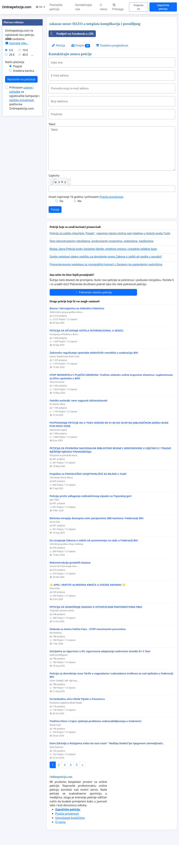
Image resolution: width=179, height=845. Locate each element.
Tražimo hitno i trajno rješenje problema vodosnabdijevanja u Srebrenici (95, 721)
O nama (103, 7)
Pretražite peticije (56, 7)
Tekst (52, 124)
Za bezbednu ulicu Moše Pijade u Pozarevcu (77, 699)
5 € (11, 50)
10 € (25, 50)
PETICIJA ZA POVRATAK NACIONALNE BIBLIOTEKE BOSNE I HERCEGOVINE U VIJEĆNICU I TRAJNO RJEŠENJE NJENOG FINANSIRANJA (110, 450)
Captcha (54, 175)
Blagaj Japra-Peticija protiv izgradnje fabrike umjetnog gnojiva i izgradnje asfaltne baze (103, 248)
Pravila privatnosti (111, 197)
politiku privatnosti (21, 100)
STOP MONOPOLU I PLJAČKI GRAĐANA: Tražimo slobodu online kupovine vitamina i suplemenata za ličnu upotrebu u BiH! (111, 376)
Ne (79, 201)
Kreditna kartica (23, 71)
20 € (12, 55)
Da (61, 201)
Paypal (17, 66)
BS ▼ (40, 7)
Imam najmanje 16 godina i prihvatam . (86, 197)
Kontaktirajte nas (83, 7)
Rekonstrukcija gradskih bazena (70, 562)
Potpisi (80, 45)
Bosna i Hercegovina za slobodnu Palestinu (77, 308)
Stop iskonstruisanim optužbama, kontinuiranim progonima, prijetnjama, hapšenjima (101, 241)
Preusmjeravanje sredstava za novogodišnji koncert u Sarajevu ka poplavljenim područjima (106, 264)
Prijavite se (138, 6)
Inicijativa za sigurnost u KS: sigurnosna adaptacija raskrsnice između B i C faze (100, 651)
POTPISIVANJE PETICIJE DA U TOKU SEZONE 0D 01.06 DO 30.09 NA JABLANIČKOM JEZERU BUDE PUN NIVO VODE (109, 424)
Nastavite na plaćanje (21, 79)
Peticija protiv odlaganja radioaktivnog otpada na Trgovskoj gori (90, 496)
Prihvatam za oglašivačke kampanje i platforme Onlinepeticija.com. (24, 98)
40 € (25, 55)
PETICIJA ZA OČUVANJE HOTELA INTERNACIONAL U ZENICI (86, 330)
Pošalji (55, 209)
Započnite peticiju (163, 6)
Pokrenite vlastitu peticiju (93, 292)
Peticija (58, 45)
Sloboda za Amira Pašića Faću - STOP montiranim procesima (88, 629)
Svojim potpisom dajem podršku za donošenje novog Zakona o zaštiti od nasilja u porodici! (106, 256)
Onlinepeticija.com (16, 7)
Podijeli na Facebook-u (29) (71, 34)
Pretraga (118, 7)
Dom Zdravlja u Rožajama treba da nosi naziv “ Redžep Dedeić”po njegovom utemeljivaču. (106, 743)
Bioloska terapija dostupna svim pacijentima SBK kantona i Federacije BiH (96, 518)
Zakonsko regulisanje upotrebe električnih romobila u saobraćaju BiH (94, 352)
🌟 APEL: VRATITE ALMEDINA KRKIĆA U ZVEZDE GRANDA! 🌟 (88, 584)
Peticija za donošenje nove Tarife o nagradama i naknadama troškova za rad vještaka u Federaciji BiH (111, 675)
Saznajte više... (16, 43)
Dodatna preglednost (112, 45)
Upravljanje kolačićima (70, 818)
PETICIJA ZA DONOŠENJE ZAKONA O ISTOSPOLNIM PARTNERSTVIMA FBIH (96, 607)
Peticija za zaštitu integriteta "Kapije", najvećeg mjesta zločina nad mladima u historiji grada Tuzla (110, 233)
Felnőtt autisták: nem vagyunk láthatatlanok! (78, 400)
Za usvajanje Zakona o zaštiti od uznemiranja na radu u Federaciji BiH (94, 540)
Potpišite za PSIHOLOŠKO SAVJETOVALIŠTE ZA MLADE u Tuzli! (88, 473)
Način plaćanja (14, 62)
